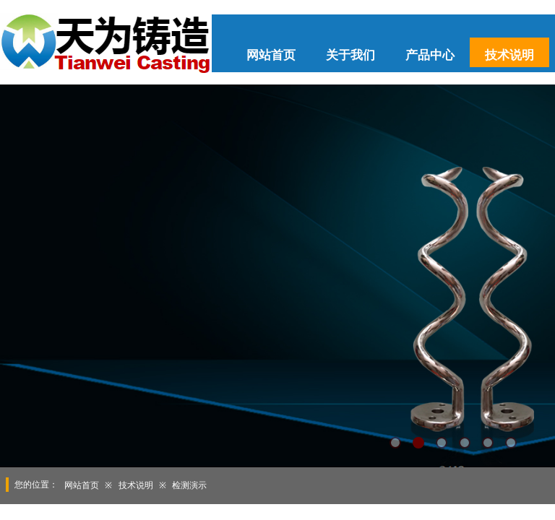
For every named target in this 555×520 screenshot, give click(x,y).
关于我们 (350, 55)
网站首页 (271, 55)
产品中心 (430, 55)
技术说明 (509, 55)
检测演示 (189, 485)
